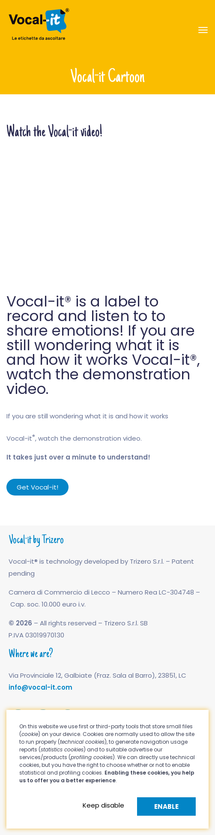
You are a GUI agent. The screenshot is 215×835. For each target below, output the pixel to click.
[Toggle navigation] (203, 30)
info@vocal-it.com (40, 687)
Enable (166, 806)
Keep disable (103, 805)
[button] (37, 487)
